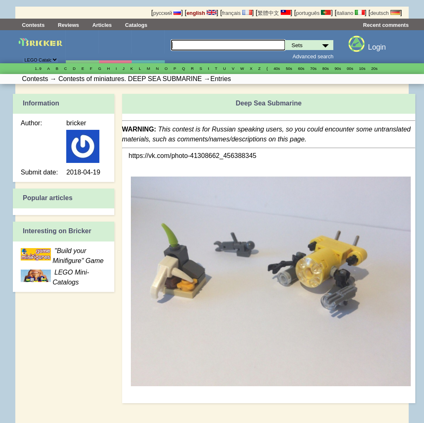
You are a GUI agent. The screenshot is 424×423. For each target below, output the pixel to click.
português (313, 13)
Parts (148, 46)
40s (277, 68)
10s (362, 68)
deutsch (385, 13)
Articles (102, 25)
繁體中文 (274, 13)
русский (167, 13)
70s (313, 68)
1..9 (38, 68)
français (237, 13)
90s (338, 68)
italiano (351, 13)
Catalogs (136, 25)
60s (301, 68)
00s (350, 68)
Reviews (68, 25)
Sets (82, 46)
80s (326, 68)
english (202, 13)
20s (374, 68)
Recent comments (386, 25)
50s (289, 68)
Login (377, 47)
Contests (33, 25)
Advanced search (313, 56)
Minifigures (115, 46)
